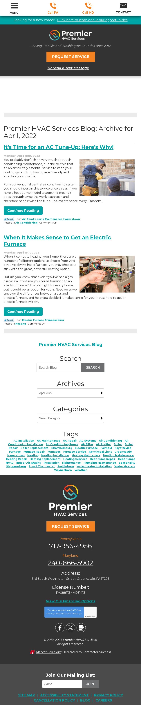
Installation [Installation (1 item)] (51, 459)
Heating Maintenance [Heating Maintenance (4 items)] (118, 452)
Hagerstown (71, 217)
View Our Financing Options (70, 596)
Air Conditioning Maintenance (42, 217)
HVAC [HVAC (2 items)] (10, 459)
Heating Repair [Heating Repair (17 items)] (16, 456)
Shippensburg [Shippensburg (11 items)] (16, 463)
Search (93, 364)
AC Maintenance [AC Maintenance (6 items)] (48, 437)
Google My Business (81, 622)
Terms (93, 610)
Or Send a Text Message (68, 67)
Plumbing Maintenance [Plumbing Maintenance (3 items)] (100, 459)
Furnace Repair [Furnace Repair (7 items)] (34, 448)
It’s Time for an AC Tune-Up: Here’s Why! (62, 146)
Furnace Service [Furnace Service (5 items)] (74, 448)
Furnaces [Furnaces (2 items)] (54, 448)
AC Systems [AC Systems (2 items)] (87, 437)
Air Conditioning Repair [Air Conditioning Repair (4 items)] (62, 441)
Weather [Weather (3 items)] (81, 467)
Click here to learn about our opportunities (92, 20)
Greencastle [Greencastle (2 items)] (123, 448)
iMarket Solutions (48, 646)
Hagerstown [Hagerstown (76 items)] (16, 452)
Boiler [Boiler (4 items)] (118, 441)
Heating (32, 320)
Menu (14, 13)
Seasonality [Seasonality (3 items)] (127, 459)
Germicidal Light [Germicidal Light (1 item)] (100, 448)
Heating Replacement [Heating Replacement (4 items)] (45, 456)
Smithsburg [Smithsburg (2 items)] (65, 463)
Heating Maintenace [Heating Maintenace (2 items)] (86, 452)
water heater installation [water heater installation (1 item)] (94, 463)
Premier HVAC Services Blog (70, 341)
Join (90, 678)
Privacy (87, 610)
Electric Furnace (33, 317)
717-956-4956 (53, 6)
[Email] (62, 678)
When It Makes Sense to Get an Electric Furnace (60, 238)
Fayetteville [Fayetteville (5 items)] (123, 445)
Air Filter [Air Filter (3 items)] (87, 441)
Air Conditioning (38, 220)
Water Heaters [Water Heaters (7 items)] (124, 463)
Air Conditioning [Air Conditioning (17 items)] (110, 437)
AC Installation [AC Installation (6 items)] (24, 437)
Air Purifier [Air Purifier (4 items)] (103, 441)
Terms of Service (73, 608)
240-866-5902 (88, 6)
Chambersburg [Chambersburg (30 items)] (61, 445)
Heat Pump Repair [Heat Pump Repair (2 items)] (102, 456)
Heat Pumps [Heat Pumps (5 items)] (126, 456)
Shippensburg (54, 317)
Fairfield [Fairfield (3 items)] (106, 445)
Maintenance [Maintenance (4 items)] (71, 459)
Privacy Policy (60, 608)
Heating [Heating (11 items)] (33, 452)
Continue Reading (23, 209)
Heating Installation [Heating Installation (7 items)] (55, 452)
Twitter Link (9, 217)
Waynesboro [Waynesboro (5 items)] (63, 467)
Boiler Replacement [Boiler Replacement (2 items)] (34, 445)
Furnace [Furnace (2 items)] (15, 448)
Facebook (59, 622)
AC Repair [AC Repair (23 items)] (70, 437)
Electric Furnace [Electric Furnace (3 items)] (86, 445)
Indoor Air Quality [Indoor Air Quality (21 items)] (28, 459)
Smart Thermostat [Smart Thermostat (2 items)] (42, 463)
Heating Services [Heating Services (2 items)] (75, 456)
